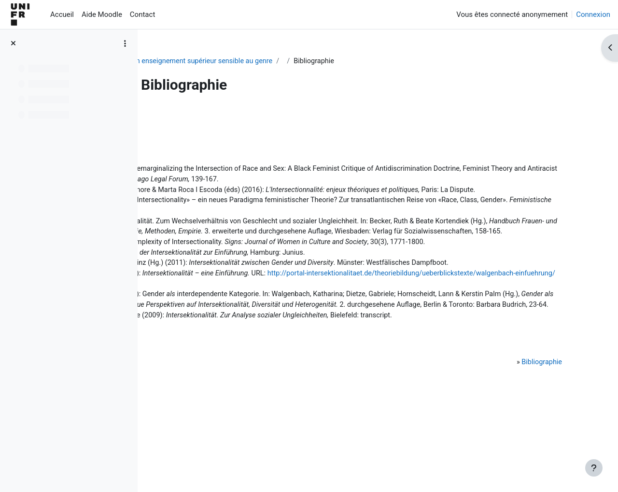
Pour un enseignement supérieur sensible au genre (258, 61)
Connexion (593, 14)
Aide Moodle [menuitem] (102, 14)
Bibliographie (530, 434)
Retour (173, 117)
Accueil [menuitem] (62, 14)
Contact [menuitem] (142, 14)
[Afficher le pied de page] (594, 468)
